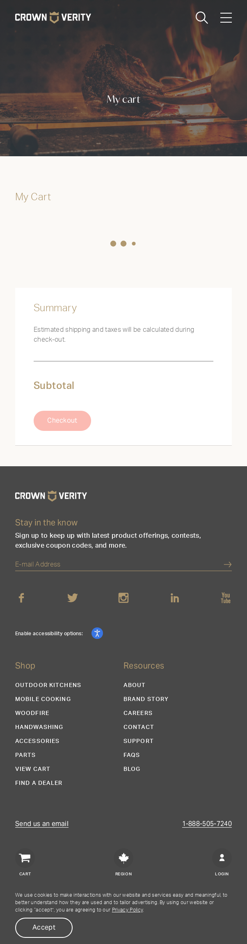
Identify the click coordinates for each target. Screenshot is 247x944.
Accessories (37, 741)
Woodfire (32, 713)
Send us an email (42, 824)
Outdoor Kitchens (48, 685)
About (135, 685)
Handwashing (39, 727)
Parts (25, 755)
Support (139, 741)
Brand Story (146, 699)
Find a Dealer (39, 783)
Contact (139, 727)
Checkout (62, 420)
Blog (132, 769)
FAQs (132, 755)
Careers (138, 713)
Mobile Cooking (43, 699)
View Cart (32, 769)
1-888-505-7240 (207, 824)
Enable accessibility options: (49, 633)
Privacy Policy (127, 909)
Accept (43, 927)
